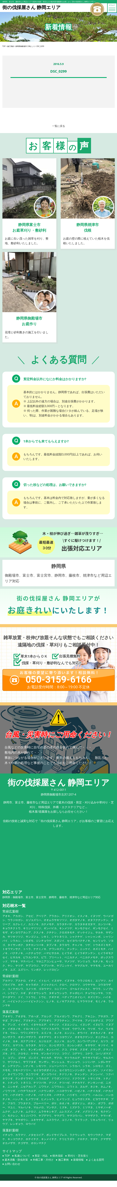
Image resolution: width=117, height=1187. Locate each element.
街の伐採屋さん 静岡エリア (50, 1177)
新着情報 (78, 1159)
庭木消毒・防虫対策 (16, 1159)
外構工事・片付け (43, 1159)
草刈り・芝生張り (78, 1155)
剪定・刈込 (41, 1155)
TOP (7, 1155)
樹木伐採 (57, 1155)
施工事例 (63, 1159)
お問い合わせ (12, 1164)
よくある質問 (96, 1159)
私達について (22, 1155)
